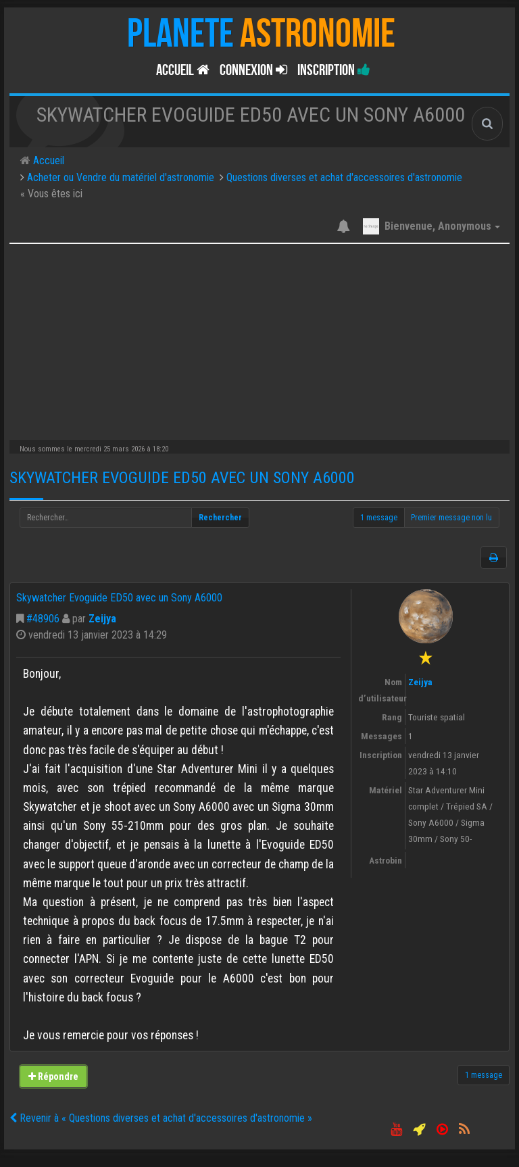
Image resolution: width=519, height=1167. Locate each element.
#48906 (42, 618)
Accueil (182, 70)
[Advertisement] (259, 338)
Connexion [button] (253, 70)
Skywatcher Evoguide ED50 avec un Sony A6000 (182, 477)
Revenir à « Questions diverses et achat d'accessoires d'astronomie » (160, 1118)
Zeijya (102, 618)
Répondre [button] (53, 1076)
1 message (378, 517)
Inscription (333, 70)
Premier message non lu (451, 517)
